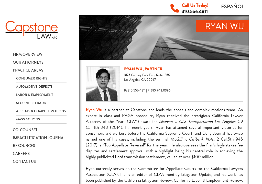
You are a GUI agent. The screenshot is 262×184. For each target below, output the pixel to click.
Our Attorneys (28, 62)
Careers (21, 153)
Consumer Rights (31, 78)
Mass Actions (28, 119)
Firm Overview (27, 54)
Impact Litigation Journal (39, 138)
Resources (24, 145)
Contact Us (24, 161)
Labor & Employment (34, 95)
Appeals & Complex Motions (41, 111)
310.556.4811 (195, 11)
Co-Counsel (25, 130)
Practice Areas (28, 70)
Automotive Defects (34, 86)
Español (232, 6)
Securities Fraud (31, 103)
